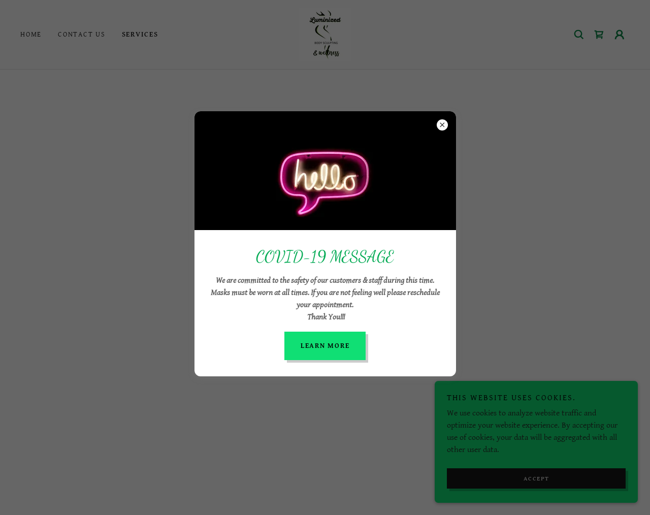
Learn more (325, 346)
